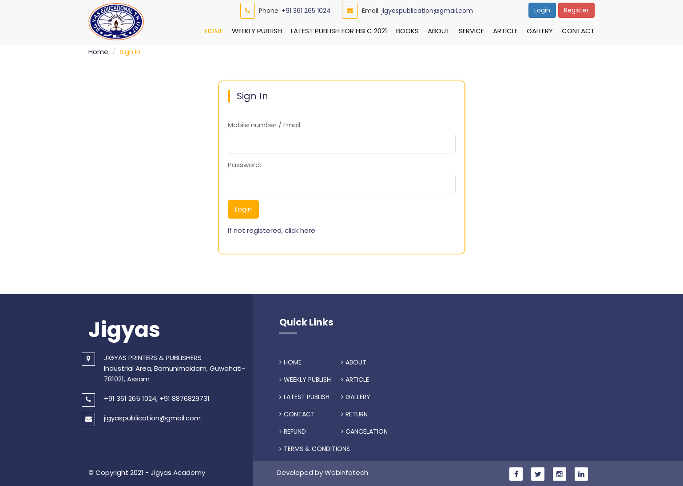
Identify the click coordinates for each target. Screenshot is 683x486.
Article (505, 30)
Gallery (540, 30)
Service (471, 30)
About (439, 30)
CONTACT (297, 412)
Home (214, 30)
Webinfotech (346, 471)
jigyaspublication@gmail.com (427, 10)
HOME (290, 361)
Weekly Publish (257, 30)
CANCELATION (364, 430)
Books (407, 30)
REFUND (292, 430)
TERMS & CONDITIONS (314, 447)
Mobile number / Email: (265, 123)
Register (576, 10)
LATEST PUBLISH (304, 395)
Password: (244, 163)
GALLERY (355, 395)
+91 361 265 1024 (306, 10)
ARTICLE (355, 378)
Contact (578, 30)
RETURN (354, 412)
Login (542, 10)
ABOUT (353, 361)
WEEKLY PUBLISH (305, 378)
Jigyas (124, 328)
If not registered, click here (271, 229)
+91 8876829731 (184, 397)
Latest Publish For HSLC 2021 (339, 30)
